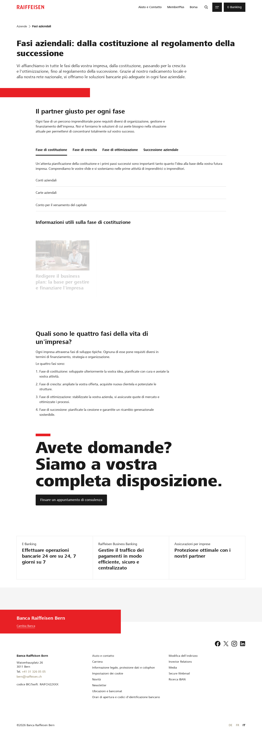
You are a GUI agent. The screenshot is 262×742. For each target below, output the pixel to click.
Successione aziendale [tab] (160, 150)
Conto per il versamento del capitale (61, 205)
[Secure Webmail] (179, 673)
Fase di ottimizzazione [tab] (120, 150)
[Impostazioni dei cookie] (107, 673)
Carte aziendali (46, 192)
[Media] (173, 667)
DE (230, 725)
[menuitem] (150, 7)
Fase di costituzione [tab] (51, 150)
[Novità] (96, 679)
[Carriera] (97, 661)
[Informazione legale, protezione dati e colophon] (123, 667)
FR (237, 725)
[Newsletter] (99, 685)
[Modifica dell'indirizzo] (183, 655)
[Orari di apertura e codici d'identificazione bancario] (126, 697)
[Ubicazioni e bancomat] (107, 691)
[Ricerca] (206, 7)
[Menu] (217, 7)
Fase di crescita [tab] (85, 150)
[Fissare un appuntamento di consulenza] (71, 500)
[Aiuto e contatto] (103, 655)
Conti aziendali (46, 180)
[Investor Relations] (180, 661)
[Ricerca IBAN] (177, 679)
